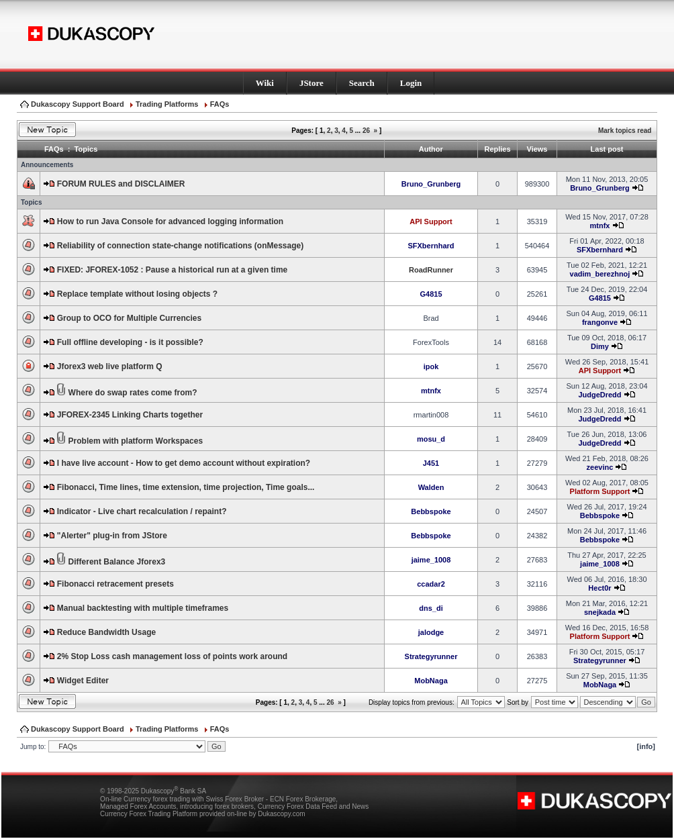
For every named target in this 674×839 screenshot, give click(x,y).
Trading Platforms (167, 104)
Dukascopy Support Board (77, 104)
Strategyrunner (431, 656)
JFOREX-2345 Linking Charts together (130, 415)
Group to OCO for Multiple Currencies (129, 318)
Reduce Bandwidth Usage (106, 632)
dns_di (430, 608)
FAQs (220, 104)
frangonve (600, 322)
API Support (431, 221)
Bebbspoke (430, 511)
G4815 (431, 294)
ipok (431, 366)
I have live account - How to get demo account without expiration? (183, 463)
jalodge (431, 632)
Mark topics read (624, 130)
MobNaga (431, 681)
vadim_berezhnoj (600, 274)
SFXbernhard (430, 246)
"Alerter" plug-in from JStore (112, 535)
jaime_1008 (431, 560)
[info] (646, 746)
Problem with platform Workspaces (135, 441)
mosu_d (431, 439)
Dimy (600, 346)
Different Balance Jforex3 (117, 561)
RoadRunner (431, 270)
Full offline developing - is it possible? (130, 342)
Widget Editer (83, 680)
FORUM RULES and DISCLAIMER (121, 184)
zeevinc (600, 467)
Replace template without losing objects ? (137, 294)
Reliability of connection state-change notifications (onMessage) (180, 245)
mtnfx (599, 225)
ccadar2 (431, 584)
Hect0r (599, 588)
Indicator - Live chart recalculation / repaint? (142, 511)
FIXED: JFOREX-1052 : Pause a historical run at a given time (172, 270)
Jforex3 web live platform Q (109, 366)
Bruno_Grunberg (431, 184)
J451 (431, 463)
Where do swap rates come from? (132, 392)
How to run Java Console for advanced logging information (170, 221)
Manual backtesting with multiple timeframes (142, 608)
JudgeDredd (599, 395)
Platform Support (600, 491)
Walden (431, 487)
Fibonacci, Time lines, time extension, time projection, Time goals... (186, 487)
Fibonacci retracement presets (115, 584)
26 (366, 130)
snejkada (600, 612)
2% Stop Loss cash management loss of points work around (172, 656)
